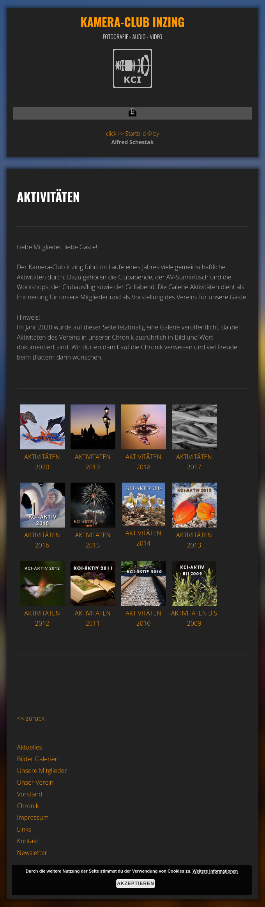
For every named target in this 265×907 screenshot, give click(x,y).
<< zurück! (31, 718)
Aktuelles (29, 747)
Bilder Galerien (38, 759)
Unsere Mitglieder (42, 770)
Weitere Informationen (215, 871)
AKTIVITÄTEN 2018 (143, 457)
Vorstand (29, 794)
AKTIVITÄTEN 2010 (143, 613)
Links (24, 829)
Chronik (28, 805)
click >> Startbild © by (132, 133)
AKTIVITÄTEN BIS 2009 (194, 613)
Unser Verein (35, 782)
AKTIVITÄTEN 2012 (42, 613)
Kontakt (28, 841)
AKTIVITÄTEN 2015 (93, 535)
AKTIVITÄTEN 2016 (42, 535)
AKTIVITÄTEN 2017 (194, 457)
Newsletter (32, 852)
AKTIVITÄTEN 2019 (93, 457)
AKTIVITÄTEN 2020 (42, 457)
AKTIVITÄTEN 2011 (93, 613)
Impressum (33, 817)
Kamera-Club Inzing (132, 21)
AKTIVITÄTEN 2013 (194, 535)
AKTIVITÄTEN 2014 (143, 533)
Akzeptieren (135, 883)
